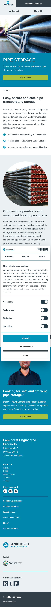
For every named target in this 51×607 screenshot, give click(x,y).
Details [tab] (25, 257)
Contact (13, 11)
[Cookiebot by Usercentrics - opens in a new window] (36, 249)
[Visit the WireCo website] (12, 563)
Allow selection (25, 347)
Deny (25, 355)
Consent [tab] (9, 257)
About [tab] (42, 257)
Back (6, 90)
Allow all (26, 338)
